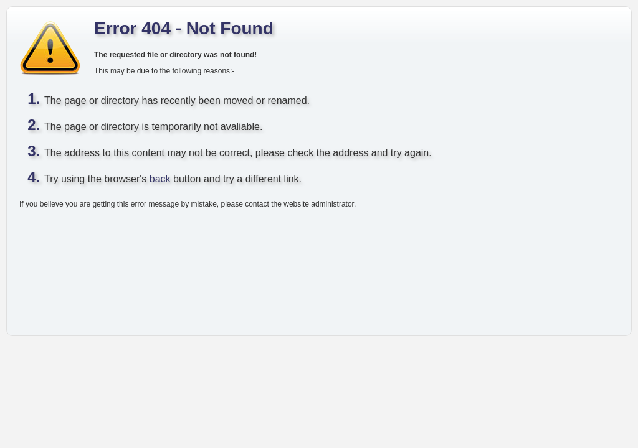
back (160, 179)
